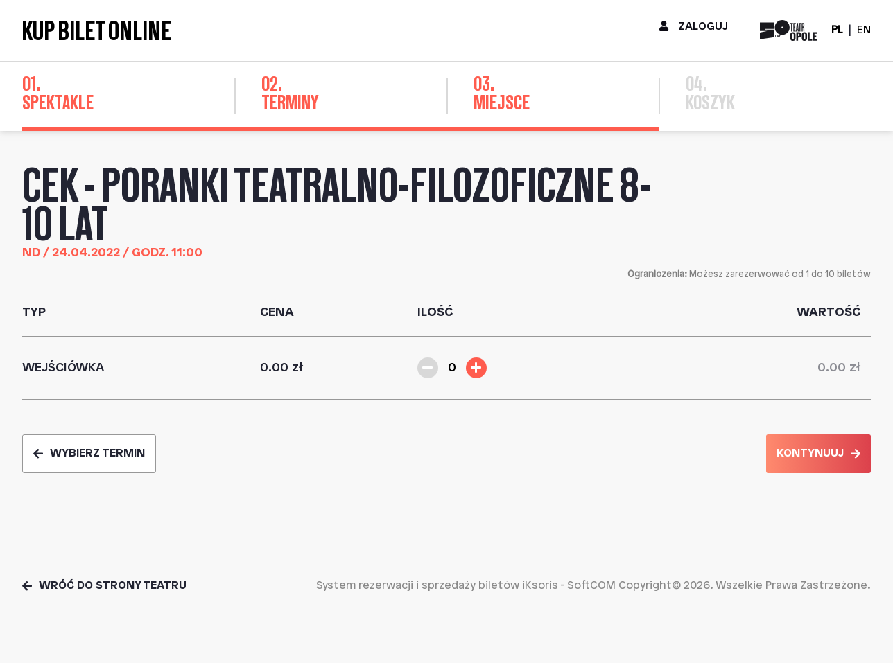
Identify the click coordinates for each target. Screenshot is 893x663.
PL (836, 30)
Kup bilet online (96, 30)
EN (864, 30)
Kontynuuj (818, 453)
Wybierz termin (89, 453)
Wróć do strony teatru (104, 586)
